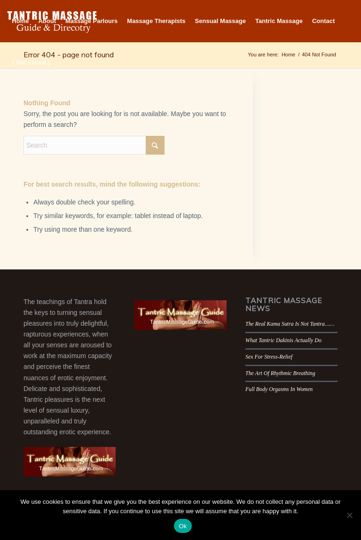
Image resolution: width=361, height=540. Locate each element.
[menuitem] (20, 21)
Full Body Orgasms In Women (279, 389)
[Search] (94, 145)
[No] (349, 515)
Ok (183, 526)
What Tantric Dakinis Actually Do (283, 340)
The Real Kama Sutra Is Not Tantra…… (290, 324)
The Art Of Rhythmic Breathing (280, 373)
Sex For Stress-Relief (268, 356)
